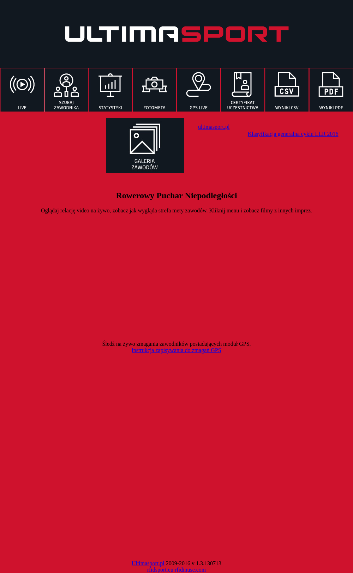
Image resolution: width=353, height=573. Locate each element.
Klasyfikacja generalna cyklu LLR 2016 (293, 134)
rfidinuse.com (190, 570)
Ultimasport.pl (148, 563)
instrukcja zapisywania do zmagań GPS (176, 350)
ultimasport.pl (213, 127)
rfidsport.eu (160, 570)
